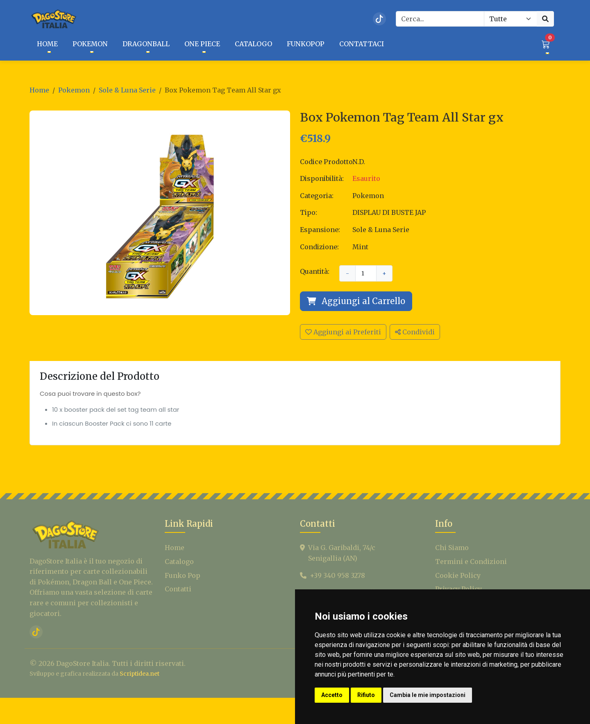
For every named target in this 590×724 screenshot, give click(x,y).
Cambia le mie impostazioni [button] (427, 695)
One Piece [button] (202, 44)
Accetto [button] (332, 695)
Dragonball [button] (146, 44)
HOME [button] (47, 44)
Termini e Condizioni (471, 578)
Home (39, 90)
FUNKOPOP (305, 44)
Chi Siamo (452, 564)
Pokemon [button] (90, 44)
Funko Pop (182, 592)
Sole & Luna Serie (127, 90)
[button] (545, 44)
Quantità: (314, 271)
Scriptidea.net (139, 690)
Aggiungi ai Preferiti (343, 332)
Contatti (178, 606)
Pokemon (74, 90)
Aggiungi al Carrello (356, 301)
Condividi (415, 332)
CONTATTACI (361, 44)
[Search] (440, 19)
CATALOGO (253, 44)
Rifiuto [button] (366, 695)
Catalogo (179, 578)
